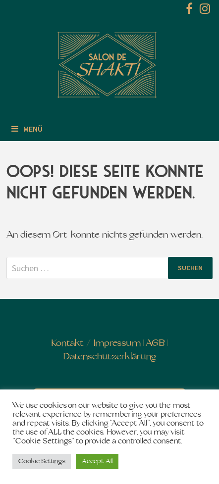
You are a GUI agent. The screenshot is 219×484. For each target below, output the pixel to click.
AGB (155, 343)
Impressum (117, 343)
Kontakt (67, 343)
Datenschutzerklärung (110, 357)
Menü (27, 129)
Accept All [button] (97, 461)
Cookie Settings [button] (41, 461)
